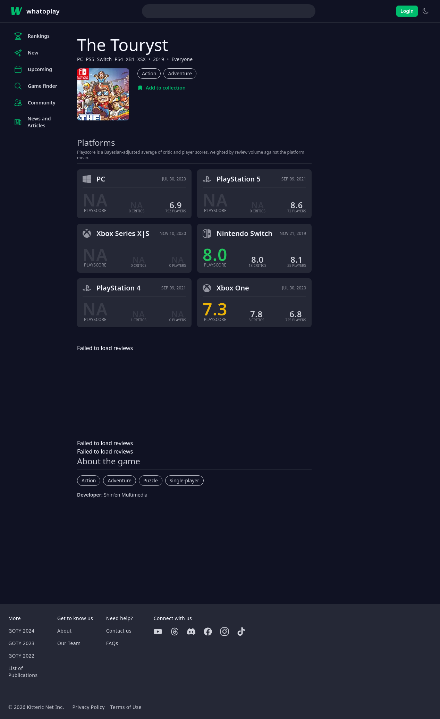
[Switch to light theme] (425, 11)
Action (149, 73)
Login (407, 11)
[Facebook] (208, 631)
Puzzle (150, 480)
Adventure (180, 73)
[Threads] (174, 631)
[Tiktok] (241, 631)
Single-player (184, 480)
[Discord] (191, 631)
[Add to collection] (161, 87)
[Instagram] (224, 631)
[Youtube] (158, 631)
